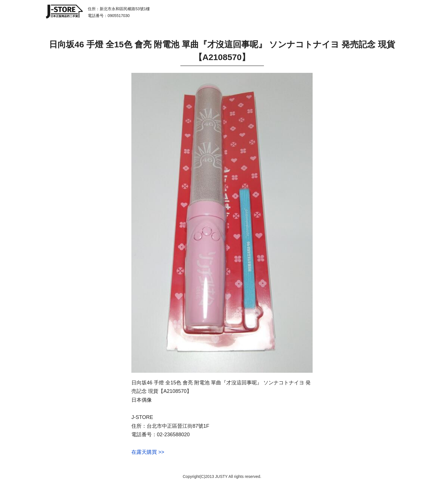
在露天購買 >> (147, 452)
